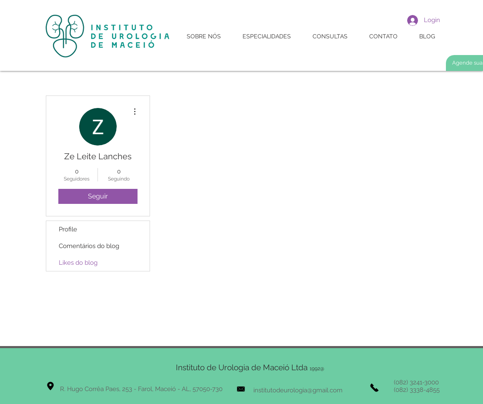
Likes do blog (78, 262)
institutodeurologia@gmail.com (298, 390)
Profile (68, 229)
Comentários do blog (89, 246)
